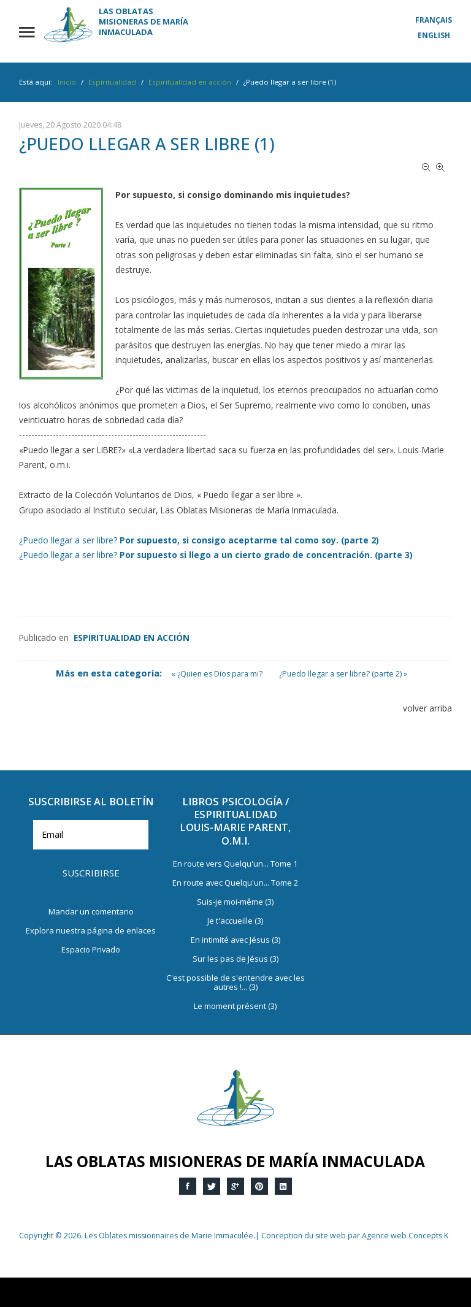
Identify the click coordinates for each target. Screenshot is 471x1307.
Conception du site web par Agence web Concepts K (354, 1235)
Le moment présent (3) (235, 1006)
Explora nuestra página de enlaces (91, 931)
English (434, 35)
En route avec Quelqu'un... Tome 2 (235, 883)
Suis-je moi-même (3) (235, 902)
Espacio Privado (90, 950)
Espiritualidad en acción (132, 637)
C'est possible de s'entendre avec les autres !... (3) (235, 982)
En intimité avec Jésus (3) (235, 940)
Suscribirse (91, 873)
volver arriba (427, 708)
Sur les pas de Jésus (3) (235, 959)
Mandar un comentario (91, 912)
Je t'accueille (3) (235, 921)
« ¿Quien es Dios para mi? (216, 674)
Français (433, 20)
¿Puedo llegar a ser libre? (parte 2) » (343, 674)
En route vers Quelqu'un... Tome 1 (235, 864)
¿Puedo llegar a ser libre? (199, 540)
